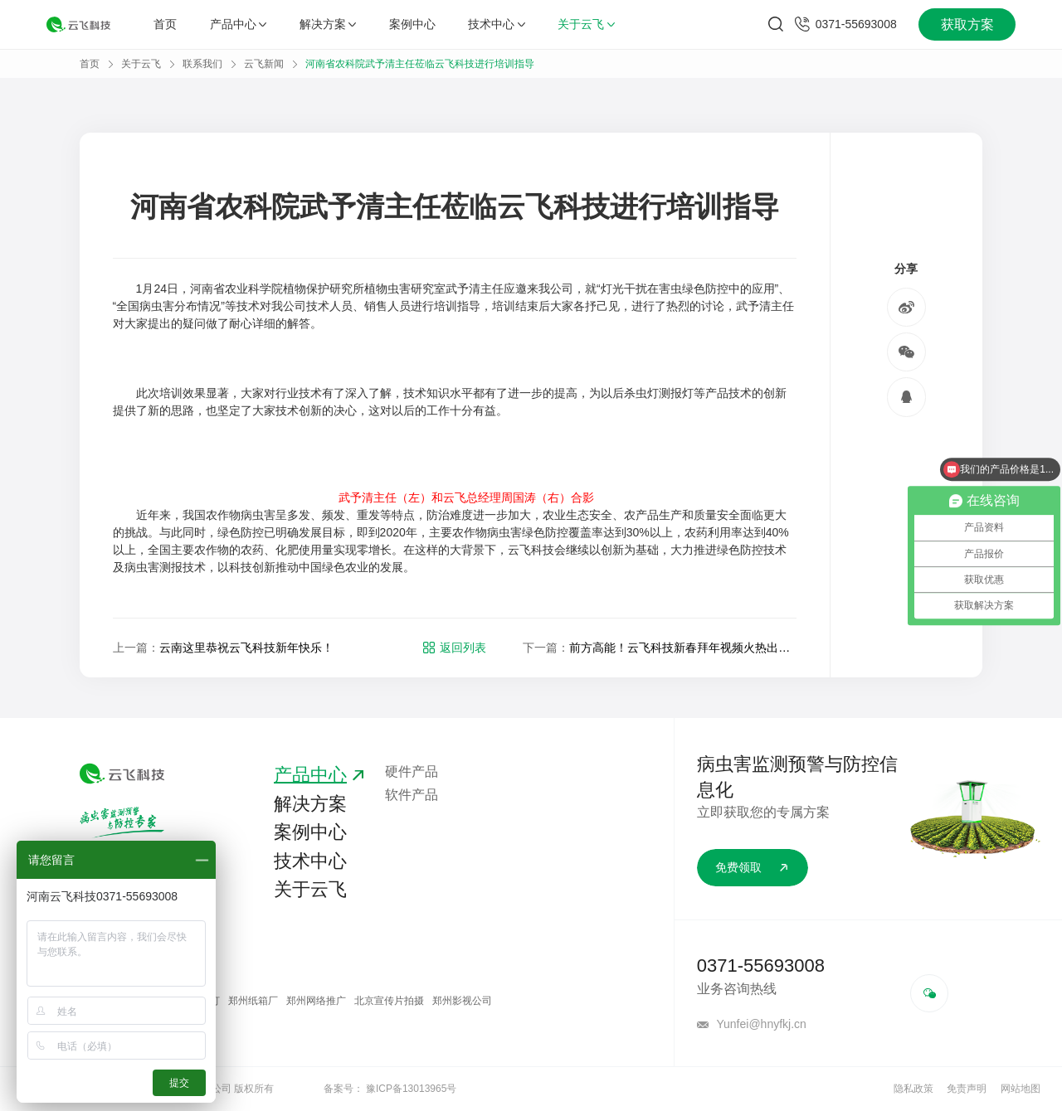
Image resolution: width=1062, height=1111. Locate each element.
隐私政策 (913, 1088)
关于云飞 (586, 24)
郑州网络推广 (316, 1001)
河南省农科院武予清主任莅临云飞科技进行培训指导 (419, 64)
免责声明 (966, 1088)
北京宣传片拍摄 (389, 1001)
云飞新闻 (264, 64)
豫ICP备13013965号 (411, 1088)
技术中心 (496, 24)
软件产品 (411, 795)
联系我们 (202, 64)
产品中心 (238, 24)
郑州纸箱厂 (253, 1001)
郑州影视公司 (462, 1001)
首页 (165, 24)
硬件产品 (411, 771)
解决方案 (328, 24)
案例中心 (412, 24)
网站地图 (1020, 1088)
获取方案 (967, 24)
